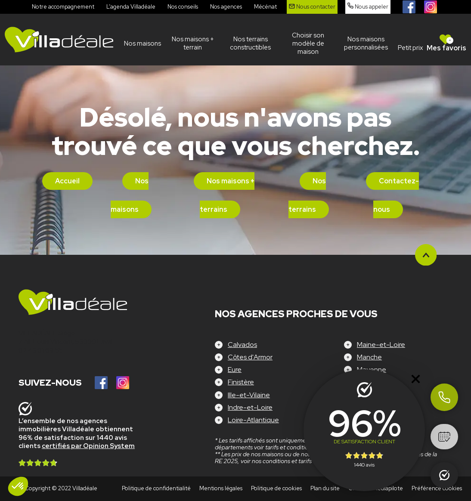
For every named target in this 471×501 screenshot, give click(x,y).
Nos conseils (182, 6)
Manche (369, 357)
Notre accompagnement (63, 6)
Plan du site (325, 488)
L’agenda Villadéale (130, 6)
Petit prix (410, 47)
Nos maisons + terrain (193, 43)
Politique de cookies (276, 488)
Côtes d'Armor (250, 357)
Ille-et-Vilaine (249, 394)
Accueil (67, 181)
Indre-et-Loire (250, 407)
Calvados (242, 344)
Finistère (241, 382)
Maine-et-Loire (381, 344)
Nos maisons (142, 43)
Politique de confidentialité (156, 488)
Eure (235, 369)
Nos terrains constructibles (250, 43)
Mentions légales (220, 488)
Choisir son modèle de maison (308, 43)
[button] (18, 486)
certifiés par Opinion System (88, 446)
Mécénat (265, 6)
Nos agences (226, 6)
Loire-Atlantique (253, 419)
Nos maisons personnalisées (366, 43)
